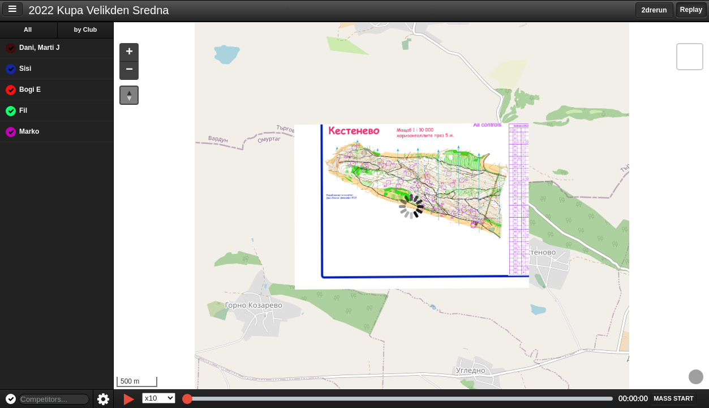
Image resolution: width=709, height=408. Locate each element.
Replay (691, 10)
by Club (85, 29)
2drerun (654, 10)
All (28, 29)
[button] (129, 53)
